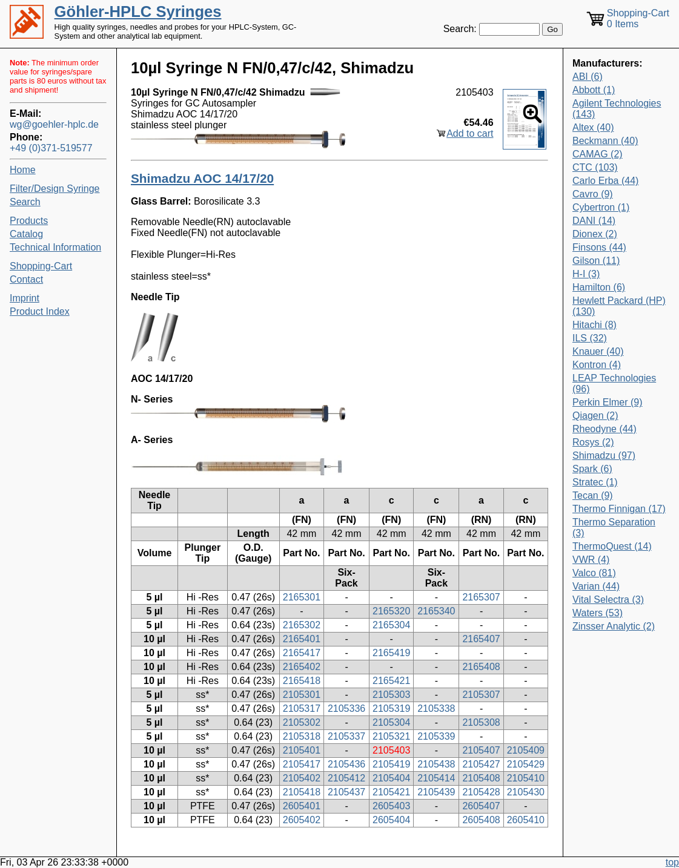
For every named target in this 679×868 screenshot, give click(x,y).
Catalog (26, 234)
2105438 (436, 764)
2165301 (301, 597)
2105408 (481, 778)
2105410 (526, 778)
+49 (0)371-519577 (51, 148)
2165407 (481, 639)
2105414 (436, 778)
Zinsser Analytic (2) (613, 626)
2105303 (391, 694)
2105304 (391, 722)
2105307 (481, 694)
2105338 (436, 708)
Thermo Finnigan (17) (619, 509)
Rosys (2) (593, 442)
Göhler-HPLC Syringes (138, 11)
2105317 (301, 708)
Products (29, 220)
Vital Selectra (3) (608, 599)
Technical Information (55, 247)
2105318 (301, 736)
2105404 (391, 778)
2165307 (481, 597)
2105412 (346, 778)
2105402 (301, 778)
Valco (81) (594, 573)
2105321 (391, 736)
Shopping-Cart (41, 266)
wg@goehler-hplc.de (54, 124)
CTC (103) (595, 167)
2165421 (391, 681)
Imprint (24, 298)
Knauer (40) (598, 351)
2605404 (391, 820)
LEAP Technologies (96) (614, 383)
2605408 (481, 820)
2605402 (301, 820)
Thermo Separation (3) (613, 527)
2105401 (301, 750)
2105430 (526, 792)
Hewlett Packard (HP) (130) (619, 306)
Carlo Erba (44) (605, 181)
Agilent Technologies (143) (616, 108)
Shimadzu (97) (603, 455)
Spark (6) (592, 469)
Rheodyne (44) (604, 429)
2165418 (301, 681)
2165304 (391, 625)
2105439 (436, 792)
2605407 (481, 806)
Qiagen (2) (595, 415)
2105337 (346, 736)
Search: (460, 29)
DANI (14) (593, 220)
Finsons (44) (599, 247)
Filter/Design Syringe (55, 188)
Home (23, 170)
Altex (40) (593, 127)
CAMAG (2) (597, 154)
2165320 (391, 611)
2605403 (391, 806)
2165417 (301, 653)
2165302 (301, 625)
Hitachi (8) (594, 325)
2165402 (301, 667)
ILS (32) (589, 338)
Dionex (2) (594, 234)
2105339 (436, 736)
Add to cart (469, 133)
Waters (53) (597, 613)
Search (25, 202)
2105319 (391, 708)
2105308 (481, 722)
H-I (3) (586, 274)
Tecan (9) (592, 495)
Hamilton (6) (598, 287)
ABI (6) (587, 76)
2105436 (346, 764)
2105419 (391, 764)
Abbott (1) (593, 90)
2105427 (481, 764)
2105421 (391, 792)
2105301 (301, 694)
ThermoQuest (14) (612, 546)
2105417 (301, 764)
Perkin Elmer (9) (607, 402)
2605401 (301, 806)
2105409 (526, 750)
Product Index (40, 311)
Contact (26, 279)
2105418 (301, 792)
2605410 (526, 820)
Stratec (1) (595, 482)
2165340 (436, 611)
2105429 (526, 764)
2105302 (301, 722)
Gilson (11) (596, 260)
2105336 (346, 708)
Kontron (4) (596, 365)
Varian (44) (596, 586)
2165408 (481, 667)
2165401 (301, 639)
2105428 (481, 792)
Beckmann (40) (605, 141)
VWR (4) (590, 559)
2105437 (346, 792)
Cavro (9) (592, 194)
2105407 (481, 750)
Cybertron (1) (600, 207)
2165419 (391, 653)
